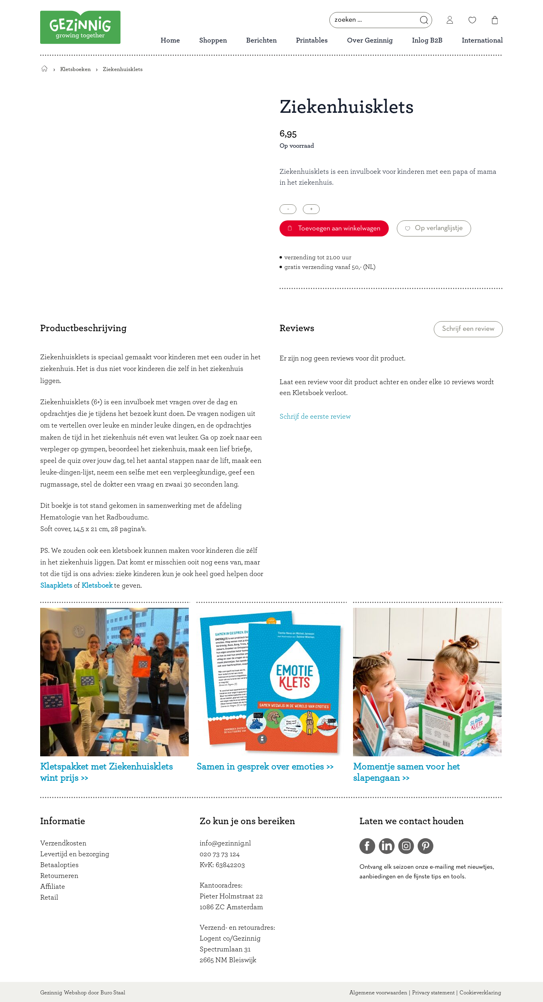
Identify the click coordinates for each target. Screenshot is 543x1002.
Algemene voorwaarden (378, 993)
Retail (49, 897)
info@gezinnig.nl (225, 843)
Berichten (261, 40)
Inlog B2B (427, 40)
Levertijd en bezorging (74, 854)
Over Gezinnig (370, 40)
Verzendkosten (63, 843)
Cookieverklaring (480, 993)
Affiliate (52, 886)
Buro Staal (112, 993)
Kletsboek (97, 585)
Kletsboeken (75, 69)
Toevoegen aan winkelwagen (334, 228)
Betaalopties (59, 865)
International (482, 40)
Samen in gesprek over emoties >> (264, 767)
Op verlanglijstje (434, 228)
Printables (312, 40)
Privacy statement (433, 993)
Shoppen (213, 40)
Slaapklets (56, 585)
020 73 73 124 (220, 854)
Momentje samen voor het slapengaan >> (406, 772)
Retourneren (59, 876)
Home (170, 40)
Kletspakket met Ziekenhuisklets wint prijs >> (106, 772)
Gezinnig (51, 993)
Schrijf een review (468, 329)
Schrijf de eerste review (315, 416)
